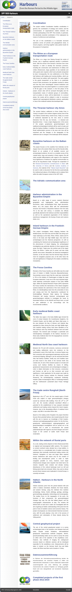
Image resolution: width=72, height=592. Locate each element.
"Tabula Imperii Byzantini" (58, 168)
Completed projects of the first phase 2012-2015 (8, 107)
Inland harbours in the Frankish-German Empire (9, 58)
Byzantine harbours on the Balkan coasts (9, 38)
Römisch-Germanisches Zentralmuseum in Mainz (50, 163)
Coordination (6, 20)
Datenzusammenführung (10, 102)
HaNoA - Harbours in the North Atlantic (9, 92)
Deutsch (64, 2)
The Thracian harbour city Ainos (9, 33)
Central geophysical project (8, 97)
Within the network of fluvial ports (9, 86)
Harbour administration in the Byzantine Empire (8, 50)
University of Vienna (42, 166)
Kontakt (68, 590)
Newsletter (36, 590)
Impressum (67, 9)
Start (2, 17)
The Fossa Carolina (8, 63)
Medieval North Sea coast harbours (8, 73)
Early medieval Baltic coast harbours (9, 68)
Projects (10, 17)
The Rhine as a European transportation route (8, 26)
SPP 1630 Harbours (9, 13)
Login (69, 17)
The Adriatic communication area (9, 43)
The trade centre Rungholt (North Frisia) (7, 80)
